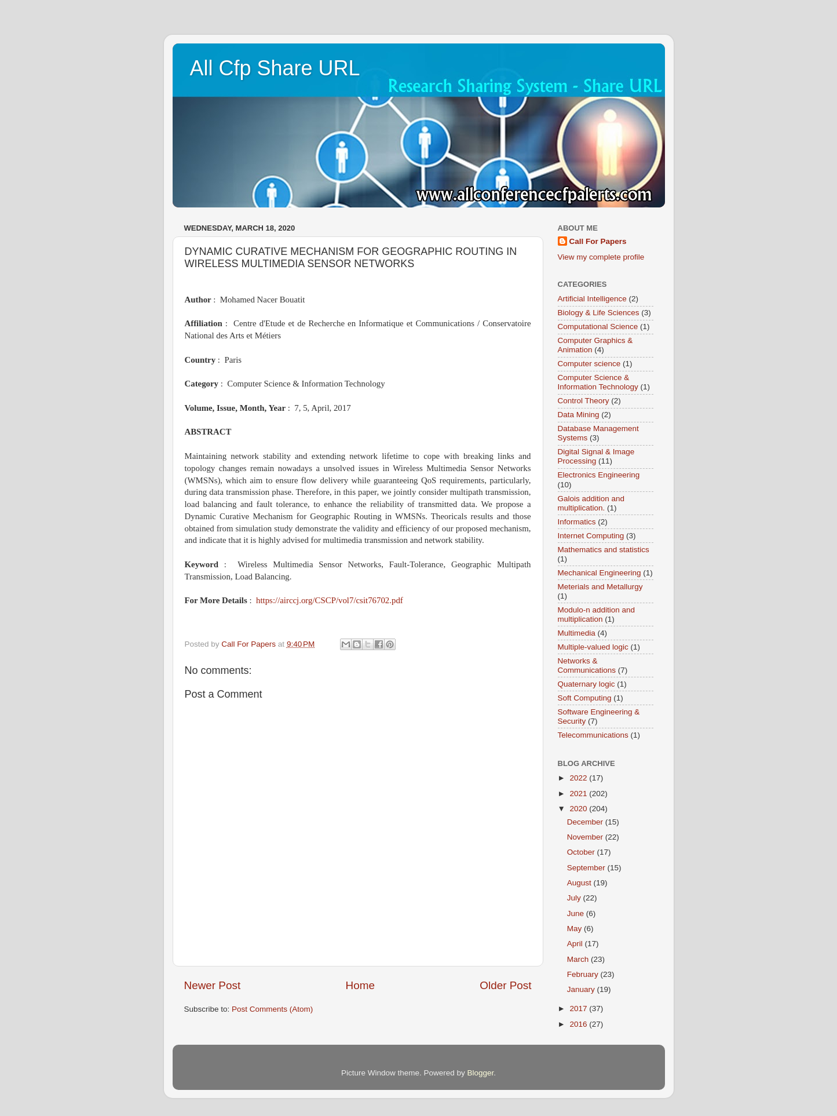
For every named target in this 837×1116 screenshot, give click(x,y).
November (586, 837)
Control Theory (583, 400)
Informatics (577, 521)
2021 (579, 793)
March (579, 959)
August (580, 882)
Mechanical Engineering (599, 572)
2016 (579, 1024)
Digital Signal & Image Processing (596, 456)
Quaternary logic (586, 684)
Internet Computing (591, 535)
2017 (579, 1008)
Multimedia (576, 633)
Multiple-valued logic (593, 647)
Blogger (480, 1072)
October (582, 852)
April (576, 943)
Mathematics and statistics (603, 549)
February (584, 974)
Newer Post (212, 985)
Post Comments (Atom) (272, 1009)
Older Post (505, 985)
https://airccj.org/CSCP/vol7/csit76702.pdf (329, 600)
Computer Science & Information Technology (598, 382)
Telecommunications (593, 735)
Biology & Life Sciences (598, 312)
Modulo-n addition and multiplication (596, 614)
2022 (579, 778)
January (582, 989)
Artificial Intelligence (592, 298)
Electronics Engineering (599, 475)
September (587, 867)
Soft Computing (585, 698)
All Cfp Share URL (275, 68)
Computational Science (598, 326)
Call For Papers (598, 241)
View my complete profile (601, 257)
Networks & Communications (587, 665)
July (575, 897)
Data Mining (579, 414)
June (576, 913)
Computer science (589, 363)
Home (360, 985)
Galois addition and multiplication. (591, 503)
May (575, 928)
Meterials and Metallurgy (600, 586)
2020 (579, 808)
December (586, 822)
